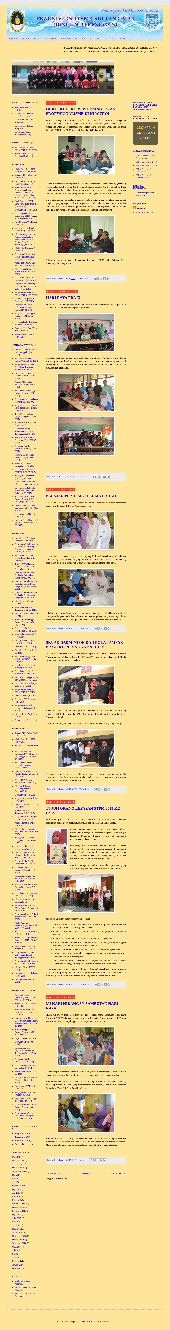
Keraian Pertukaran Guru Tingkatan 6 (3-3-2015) (25, 947)
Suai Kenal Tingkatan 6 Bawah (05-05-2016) (25, 666)
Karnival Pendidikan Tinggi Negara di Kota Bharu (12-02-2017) (26, 522)
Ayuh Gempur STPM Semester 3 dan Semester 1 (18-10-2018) (26, 204)
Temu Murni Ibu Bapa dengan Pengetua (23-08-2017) (25, 416)
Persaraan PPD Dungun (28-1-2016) (25, 700)
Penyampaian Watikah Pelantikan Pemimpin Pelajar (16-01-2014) (24, 1115)
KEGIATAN (50, 38)
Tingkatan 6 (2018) (23, 1133)
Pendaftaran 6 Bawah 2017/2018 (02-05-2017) (25, 470)
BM (83, 38)
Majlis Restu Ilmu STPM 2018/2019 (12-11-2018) (25, 170)
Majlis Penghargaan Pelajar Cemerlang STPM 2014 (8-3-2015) (26, 940)
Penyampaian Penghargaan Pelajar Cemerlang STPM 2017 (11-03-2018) (26, 286)
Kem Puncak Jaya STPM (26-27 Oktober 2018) (25, 182)
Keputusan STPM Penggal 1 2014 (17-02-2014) (26, 1099)
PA (76, 38)
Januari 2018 (17, 1164)
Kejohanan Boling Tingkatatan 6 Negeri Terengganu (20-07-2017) (25, 431)
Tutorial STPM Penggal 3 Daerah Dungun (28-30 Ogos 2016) (25, 622)
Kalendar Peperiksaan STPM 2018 (145, 193)
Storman (86, 1321)
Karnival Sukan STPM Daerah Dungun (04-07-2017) (25, 457)
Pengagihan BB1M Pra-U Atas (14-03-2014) (25, 1093)
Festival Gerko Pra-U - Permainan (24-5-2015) (25, 862)
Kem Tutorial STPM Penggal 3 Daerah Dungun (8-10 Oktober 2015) (26, 765)
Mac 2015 (16, 1229)
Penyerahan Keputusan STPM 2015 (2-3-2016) (25, 690)
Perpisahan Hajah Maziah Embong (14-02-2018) (25, 299)
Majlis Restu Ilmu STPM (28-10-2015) (25, 740)
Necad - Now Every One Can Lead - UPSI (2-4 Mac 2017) (26, 508)
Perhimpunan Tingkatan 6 (26, 720)
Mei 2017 (16, 1178)
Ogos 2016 (16, 1189)
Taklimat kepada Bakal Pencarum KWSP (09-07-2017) (25, 440)
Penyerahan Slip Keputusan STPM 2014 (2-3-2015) (26, 962)
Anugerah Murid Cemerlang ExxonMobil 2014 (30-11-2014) (25, 997)
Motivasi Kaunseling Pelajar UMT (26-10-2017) (26, 359)
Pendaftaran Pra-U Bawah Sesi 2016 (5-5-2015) (26, 894)
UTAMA (13, 38)
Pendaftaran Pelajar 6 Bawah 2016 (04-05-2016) (26, 672)
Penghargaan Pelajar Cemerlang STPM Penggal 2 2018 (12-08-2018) (26, 216)
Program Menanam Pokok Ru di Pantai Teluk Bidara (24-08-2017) (26, 408)
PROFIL (25, 38)
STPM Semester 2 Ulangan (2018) (143, 176)
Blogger (109, 1321)
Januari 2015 (17, 1232)
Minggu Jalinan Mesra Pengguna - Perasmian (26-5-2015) (26, 840)
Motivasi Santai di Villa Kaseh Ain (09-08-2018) (25, 229)
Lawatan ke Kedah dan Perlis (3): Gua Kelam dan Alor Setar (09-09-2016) (26, 575)
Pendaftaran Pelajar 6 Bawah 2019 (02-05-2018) (26, 278)
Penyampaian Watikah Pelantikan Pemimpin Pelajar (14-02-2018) (24, 307)
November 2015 (19, 1203)
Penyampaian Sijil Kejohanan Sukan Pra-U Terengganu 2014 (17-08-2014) (25, 1052)
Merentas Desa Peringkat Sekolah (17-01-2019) (25, 154)
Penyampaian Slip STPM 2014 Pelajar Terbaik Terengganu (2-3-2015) (25, 955)
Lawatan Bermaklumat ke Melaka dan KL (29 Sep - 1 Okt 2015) (26, 774)
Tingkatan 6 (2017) (23, 1137)
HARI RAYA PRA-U (63, 297)
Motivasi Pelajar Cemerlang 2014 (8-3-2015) (27, 932)
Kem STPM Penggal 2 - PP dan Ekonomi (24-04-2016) (26, 678)
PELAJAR (65, 38)
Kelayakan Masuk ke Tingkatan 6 (24, 121)
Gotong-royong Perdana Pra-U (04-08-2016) (25, 641)
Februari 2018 (18, 1160)
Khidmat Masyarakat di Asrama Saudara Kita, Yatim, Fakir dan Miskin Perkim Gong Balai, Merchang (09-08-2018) (25, 239)
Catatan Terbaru (53, 1173)
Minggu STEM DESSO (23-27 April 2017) (25, 476)
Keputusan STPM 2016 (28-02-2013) (25, 515)
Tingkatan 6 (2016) (23, 1140)
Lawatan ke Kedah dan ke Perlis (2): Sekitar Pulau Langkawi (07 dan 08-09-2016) (26, 585)
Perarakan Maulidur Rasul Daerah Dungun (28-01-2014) (26, 1107)
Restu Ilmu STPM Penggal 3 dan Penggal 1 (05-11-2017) (26, 352)
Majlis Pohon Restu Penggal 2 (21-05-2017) (25, 464)
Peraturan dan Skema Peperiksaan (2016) (24, 114)
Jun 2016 (16, 1193)
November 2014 (19, 1236)
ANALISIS (125, 38)
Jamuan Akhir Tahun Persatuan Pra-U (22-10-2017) (25, 384)
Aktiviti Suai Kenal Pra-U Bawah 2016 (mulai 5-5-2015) (26, 887)
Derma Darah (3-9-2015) (25, 795)
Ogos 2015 (16, 1214)
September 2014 (19, 1243)
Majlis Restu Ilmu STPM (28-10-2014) (25, 1004)
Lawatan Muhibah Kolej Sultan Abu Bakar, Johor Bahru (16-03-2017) (25, 490)
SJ (91, 38)
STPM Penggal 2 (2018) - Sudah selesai (147, 156)
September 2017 (19, 1171)
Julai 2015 (16, 1218)
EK (105, 38)
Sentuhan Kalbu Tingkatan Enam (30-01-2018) (26, 323)
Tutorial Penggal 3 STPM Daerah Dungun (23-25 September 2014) (25, 1032)
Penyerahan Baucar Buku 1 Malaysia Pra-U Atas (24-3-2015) (26, 916)
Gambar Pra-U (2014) (24, 1144)
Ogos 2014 (16, 1247)
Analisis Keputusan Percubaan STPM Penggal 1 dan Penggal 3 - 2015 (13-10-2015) (27, 755)
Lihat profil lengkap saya (143, 212)
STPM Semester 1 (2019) (146, 165)
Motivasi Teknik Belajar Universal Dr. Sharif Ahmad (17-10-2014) (27, 1012)
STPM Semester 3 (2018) (146, 162)
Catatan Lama (119, 1173)
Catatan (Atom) (60, 1178)
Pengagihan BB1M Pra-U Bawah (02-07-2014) (25, 1066)
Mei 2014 (16, 1254)
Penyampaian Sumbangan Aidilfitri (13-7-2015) (26, 817)
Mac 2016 (16, 1200)
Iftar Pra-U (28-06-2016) (25, 646)
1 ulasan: (82, 1160)
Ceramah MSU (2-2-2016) (26, 695)
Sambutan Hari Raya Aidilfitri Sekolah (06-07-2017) (25, 448)
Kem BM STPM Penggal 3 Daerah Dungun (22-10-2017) (26, 393)
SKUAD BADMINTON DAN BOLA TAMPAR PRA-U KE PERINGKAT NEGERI (84, 644)
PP (98, 38)
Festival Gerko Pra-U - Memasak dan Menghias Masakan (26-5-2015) (25, 855)
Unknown (141, 208)
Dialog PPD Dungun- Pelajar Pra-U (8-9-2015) (25, 781)
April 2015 (16, 1225)
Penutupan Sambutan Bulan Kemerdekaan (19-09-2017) (26, 400)
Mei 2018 (16, 1157)
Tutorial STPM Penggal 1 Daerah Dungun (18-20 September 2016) (25, 566)
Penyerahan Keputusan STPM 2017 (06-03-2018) (26, 293)
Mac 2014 (16, 1261)
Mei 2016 (16, 1196)
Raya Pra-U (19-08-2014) (25, 1038)
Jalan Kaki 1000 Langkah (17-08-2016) (25, 635)
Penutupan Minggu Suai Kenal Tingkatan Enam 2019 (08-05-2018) (25, 257)
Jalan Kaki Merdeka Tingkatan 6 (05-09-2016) (26, 608)
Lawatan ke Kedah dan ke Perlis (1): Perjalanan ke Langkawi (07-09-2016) (26, 595)
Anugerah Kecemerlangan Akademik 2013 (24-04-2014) (26, 1080)
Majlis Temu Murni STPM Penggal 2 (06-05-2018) (26, 264)
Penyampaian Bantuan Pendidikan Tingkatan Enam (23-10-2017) (24, 367)
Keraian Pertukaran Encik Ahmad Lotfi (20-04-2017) (26, 483)
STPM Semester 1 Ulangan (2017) (143, 170)
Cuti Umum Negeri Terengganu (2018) (23, 133)
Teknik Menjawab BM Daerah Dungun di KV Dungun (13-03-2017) (24, 499)
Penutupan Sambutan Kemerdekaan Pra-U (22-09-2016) (25, 558)
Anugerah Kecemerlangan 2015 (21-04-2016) (26, 684)
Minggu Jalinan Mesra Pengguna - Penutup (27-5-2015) (26, 831)
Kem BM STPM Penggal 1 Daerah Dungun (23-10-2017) (26, 376)
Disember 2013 (18, 1268)
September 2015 (19, 1211)
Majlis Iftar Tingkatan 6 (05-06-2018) (25, 249)
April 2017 (16, 1182)
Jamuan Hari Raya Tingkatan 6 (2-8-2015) (25, 811)
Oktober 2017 (18, 1168)
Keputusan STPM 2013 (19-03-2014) (25, 1087)
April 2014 (16, 1257)
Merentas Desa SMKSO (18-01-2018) (25, 335)
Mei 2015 (16, 1221)
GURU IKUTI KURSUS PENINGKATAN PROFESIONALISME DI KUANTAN (80, 111)
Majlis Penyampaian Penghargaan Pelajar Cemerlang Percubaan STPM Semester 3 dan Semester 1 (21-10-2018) (25, 192)
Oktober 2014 (18, 1239)
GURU (37, 38)
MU (113, 38)
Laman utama (87, 1173)
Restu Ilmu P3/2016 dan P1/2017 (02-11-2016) (25, 539)
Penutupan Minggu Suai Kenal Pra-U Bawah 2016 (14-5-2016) (26, 878)
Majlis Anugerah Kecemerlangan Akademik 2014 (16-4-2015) (26, 925)
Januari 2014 (17, 1265)
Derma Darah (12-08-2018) (26, 210)
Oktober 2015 (18, 1207)
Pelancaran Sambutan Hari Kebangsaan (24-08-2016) (26, 629)
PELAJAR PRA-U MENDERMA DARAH (81, 496)
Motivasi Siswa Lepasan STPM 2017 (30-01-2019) (26, 148)
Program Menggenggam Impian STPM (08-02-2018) (25, 316)
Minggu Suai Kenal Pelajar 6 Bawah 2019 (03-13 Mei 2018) (26, 271)
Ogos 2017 (16, 1175)
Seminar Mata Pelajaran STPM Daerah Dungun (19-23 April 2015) (26, 908)
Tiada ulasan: (83, 278)
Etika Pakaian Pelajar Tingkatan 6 (24, 127)
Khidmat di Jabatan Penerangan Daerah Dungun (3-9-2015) (23, 789)
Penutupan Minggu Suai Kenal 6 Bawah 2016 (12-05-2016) (26, 659)
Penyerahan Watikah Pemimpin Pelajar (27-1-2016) (25, 708)
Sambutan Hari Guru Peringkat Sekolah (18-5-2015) (25, 870)
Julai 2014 (16, 1250)
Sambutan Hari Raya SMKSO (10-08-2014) (24, 1060)
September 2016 (19, 1185)
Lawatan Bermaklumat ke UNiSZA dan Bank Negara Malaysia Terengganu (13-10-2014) (26, 1022)
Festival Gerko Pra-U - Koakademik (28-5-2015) (25, 847)
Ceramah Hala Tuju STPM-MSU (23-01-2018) (26, 329)
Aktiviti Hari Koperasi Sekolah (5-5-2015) (24, 900)
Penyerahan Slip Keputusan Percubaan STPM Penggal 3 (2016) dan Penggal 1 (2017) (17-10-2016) (27, 548)
